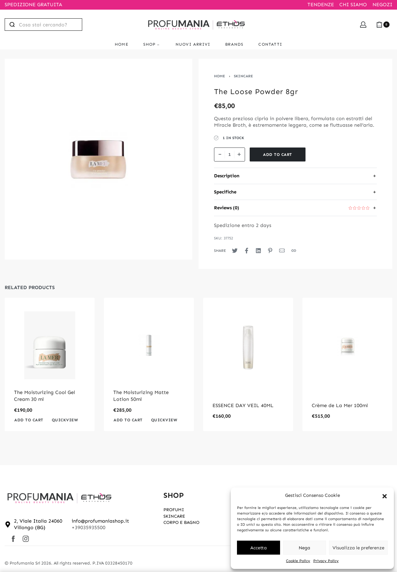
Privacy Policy (326, 561)
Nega (304, 548)
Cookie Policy (298, 561)
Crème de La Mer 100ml (340, 405)
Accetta (258, 548)
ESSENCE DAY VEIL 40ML (243, 405)
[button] (384, 496)
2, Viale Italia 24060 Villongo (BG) (38, 524)
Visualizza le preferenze (358, 548)
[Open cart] (383, 24)
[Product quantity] (229, 154)
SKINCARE (243, 76)
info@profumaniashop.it (100, 521)
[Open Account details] (363, 24)
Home (219, 76)
